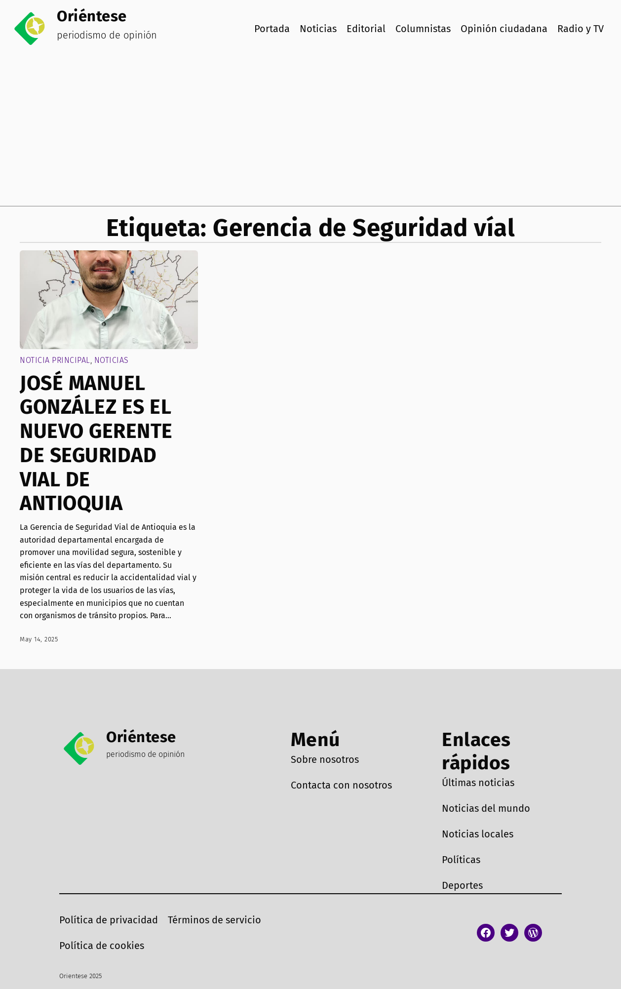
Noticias (111, 360)
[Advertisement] (310, 132)
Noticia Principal (55, 360)
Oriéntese (92, 16)
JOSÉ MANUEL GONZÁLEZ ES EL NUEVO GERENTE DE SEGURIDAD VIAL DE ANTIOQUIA (96, 444)
